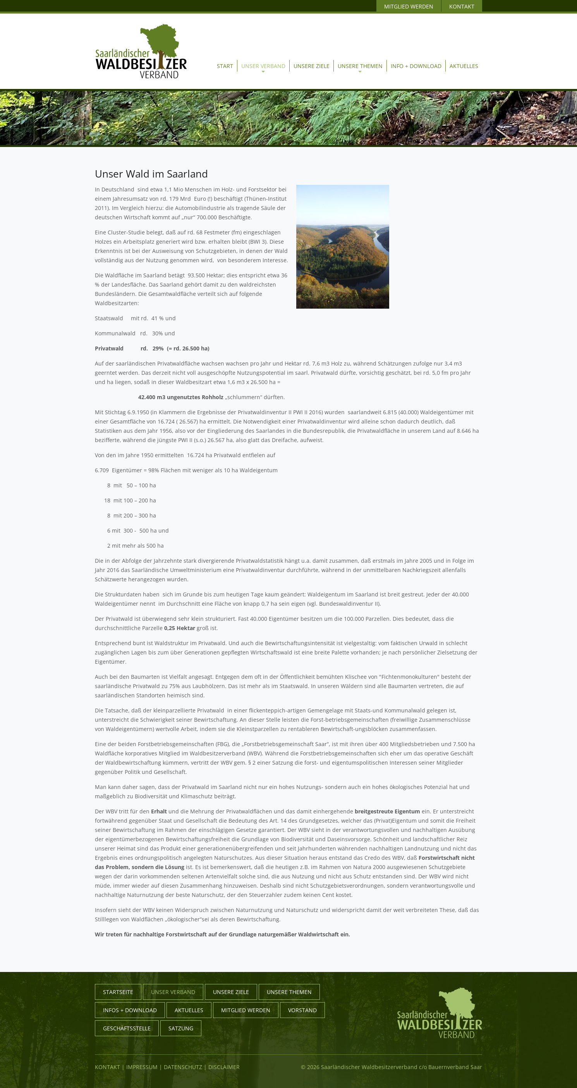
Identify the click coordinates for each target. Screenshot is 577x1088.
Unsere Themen (360, 67)
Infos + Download (130, 1010)
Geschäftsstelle (127, 1028)
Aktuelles (464, 66)
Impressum (142, 1067)
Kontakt (107, 1067)
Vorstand (302, 1010)
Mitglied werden (245, 1010)
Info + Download (416, 66)
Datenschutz (183, 1067)
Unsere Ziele (312, 66)
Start (225, 66)
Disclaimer (224, 1067)
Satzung (180, 1028)
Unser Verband (263, 67)
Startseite (118, 992)
